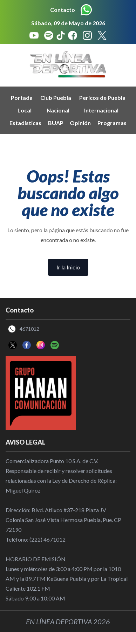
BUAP (55, 122)
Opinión (80, 122)
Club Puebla (55, 97)
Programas (112, 122)
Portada (22, 97)
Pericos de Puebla (102, 97)
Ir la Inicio (68, 267)
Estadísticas (25, 122)
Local (25, 110)
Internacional (101, 110)
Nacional (58, 110)
